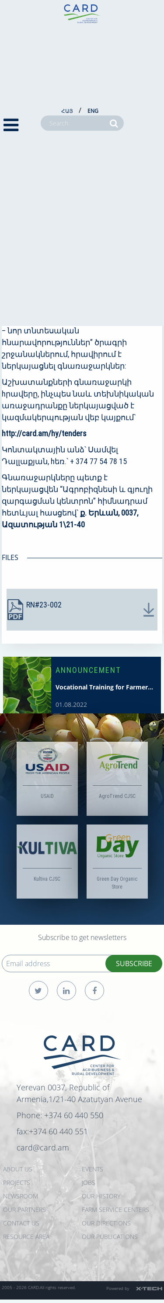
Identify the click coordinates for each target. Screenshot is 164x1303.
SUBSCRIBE (134, 963)
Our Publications (110, 1236)
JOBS (88, 1182)
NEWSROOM (20, 1196)
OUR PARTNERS (24, 1209)
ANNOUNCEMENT (88, 670)
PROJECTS (16, 1182)
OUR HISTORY (101, 1196)
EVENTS (92, 1169)
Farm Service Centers (115, 1209)
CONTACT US (21, 1223)
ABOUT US (17, 1169)
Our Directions (106, 1223)
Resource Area (26, 1236)
